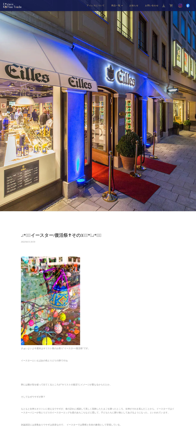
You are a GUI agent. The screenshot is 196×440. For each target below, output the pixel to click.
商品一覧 (115, 5)
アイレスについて (96, 5)
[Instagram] (180, 5)
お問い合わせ (152, 5)
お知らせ (133, 5)
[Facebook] (187, 5)
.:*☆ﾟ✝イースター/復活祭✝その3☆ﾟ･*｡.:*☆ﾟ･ (61, 235)
